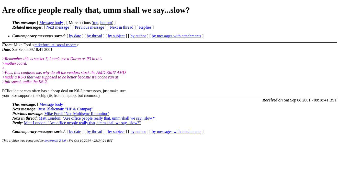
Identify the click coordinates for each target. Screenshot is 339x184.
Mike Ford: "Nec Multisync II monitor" (76, 113)
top (95, 22)
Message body (51, 22)
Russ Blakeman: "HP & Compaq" (65, 109)
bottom (106, 22)
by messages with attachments (176, 36)
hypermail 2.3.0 (55, 140)
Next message (57, 27)
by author (138, 36)
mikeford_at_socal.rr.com (55, 45)
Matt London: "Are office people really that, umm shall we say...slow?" (97, 118)
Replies (145, 27)
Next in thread (121, 27)
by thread (94, 36)
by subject (116, 36)
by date (75, 36)
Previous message (89, 27)
